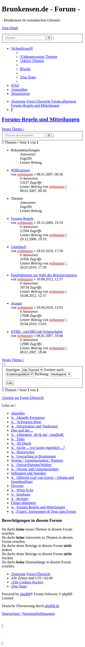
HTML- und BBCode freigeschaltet (37, 332)
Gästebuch (18, 247)
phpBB (25, 594)
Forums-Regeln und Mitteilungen (41, 119)
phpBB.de (52, 606)
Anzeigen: (24, 370)
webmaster (25, 174)
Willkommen (20, 170)
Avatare (16, 303)
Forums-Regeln (22, 218)
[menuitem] (38, 57)
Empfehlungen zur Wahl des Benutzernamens (44, 275)
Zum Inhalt (10, 28)
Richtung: (53, 374)
